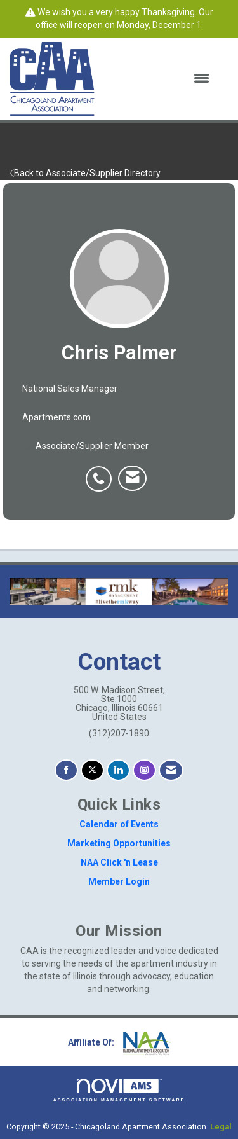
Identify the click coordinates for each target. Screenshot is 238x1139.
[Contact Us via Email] (171, 770)
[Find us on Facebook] (66, 770)
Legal (221, 1126)
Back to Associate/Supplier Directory (85, 173)
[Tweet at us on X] (92, 770)
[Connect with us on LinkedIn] (118, 770)
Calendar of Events (119, 824)
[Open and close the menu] (160, 79)
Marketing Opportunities (119, 843)
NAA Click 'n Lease (119, 862)
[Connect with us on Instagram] (144, 770)
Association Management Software (119, 1090)
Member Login (119, 881)
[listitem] (102, 472)
